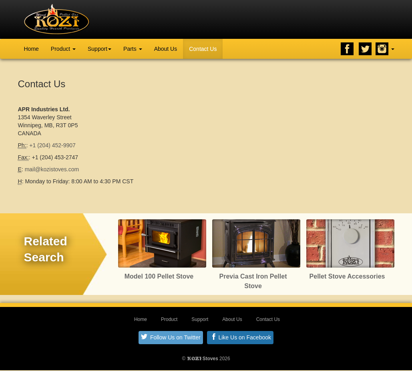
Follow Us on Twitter (171, 337)
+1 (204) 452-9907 (52, 145)
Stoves (202, 358)
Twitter (365, 48)
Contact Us (203, 49)
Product (63, 49)
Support (99, 49)
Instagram (382, 48)
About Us (165, 49)
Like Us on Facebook (241, 337)
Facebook (347, 48)
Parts (132, 49)
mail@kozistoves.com (52, 169)
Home (31, 49)
